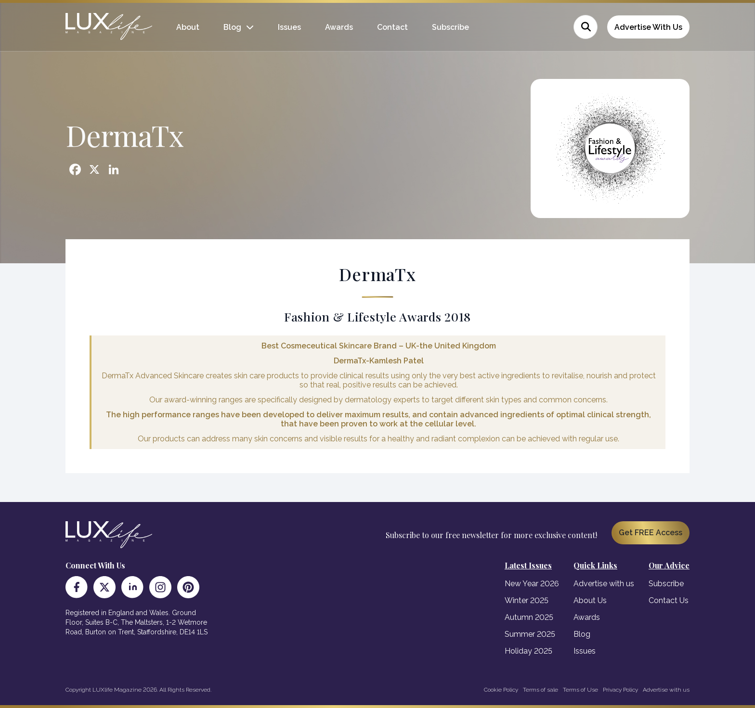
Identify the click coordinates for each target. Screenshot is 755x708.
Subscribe (450, 27)
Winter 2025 (526, 600)
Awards (339, 27)
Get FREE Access (650, 532)
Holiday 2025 (528, 651)
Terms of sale (540, 689)
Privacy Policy (620, 689)
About (187, 27)
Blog (232, 27)
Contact (392, 27)
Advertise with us (603, 583)
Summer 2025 (530, 634)
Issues (289, 27)
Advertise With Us (648, 27)
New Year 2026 (532, 583)
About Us (590, 600)
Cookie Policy (501, 689)
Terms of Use (580, 689)
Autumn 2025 (529, 617)
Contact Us (669, 600)
